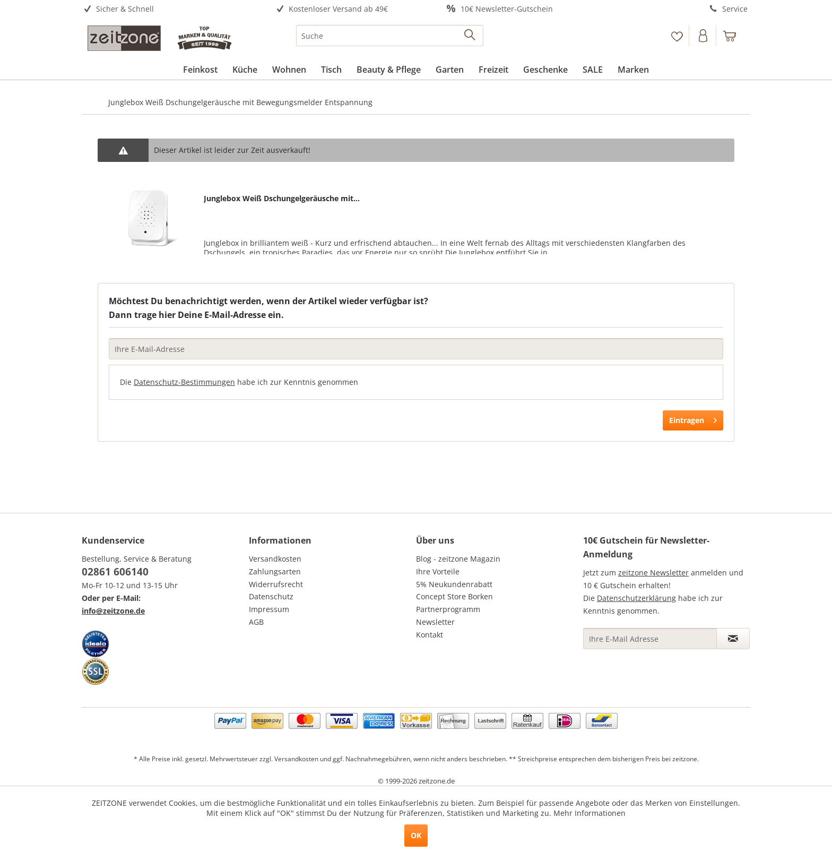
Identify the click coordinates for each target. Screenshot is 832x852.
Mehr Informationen (589, 813)
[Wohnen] (289, 69)
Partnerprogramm (448, 609)
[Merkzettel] (677, 35)
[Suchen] (470, 35)
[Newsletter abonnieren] (733, 638)
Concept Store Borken (454, 596)
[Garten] (449, 69)
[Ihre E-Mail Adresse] (650, 638)
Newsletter (435, 622)
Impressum (269, 609)
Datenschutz (271, 596)
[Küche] (245, 69)
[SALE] (592, 69)
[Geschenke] (545, 69)
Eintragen (693, 418)
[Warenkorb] (734, 35)
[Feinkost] (200, 69)
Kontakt (429, 635)
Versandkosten (275, 559)
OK (416, 835)
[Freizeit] (493, 69)
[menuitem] (165, 9)
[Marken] (633, 69)
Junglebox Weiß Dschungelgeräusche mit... (282, 198)
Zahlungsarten (275, 571)
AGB (256, 622)
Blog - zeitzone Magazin (458, 559)
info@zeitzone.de (113, 611)
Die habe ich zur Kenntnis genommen (239, 382)
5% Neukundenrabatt (454, 584)
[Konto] (703, 35)
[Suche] (389, 35)
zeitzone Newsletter (653, 572)
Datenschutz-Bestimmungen (184, 382)
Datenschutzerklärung (636, 598)
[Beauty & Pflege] (388, 69)
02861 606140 (115, 572)
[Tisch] (331, 69)
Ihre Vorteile (438, 571)
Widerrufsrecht (276, 584)
